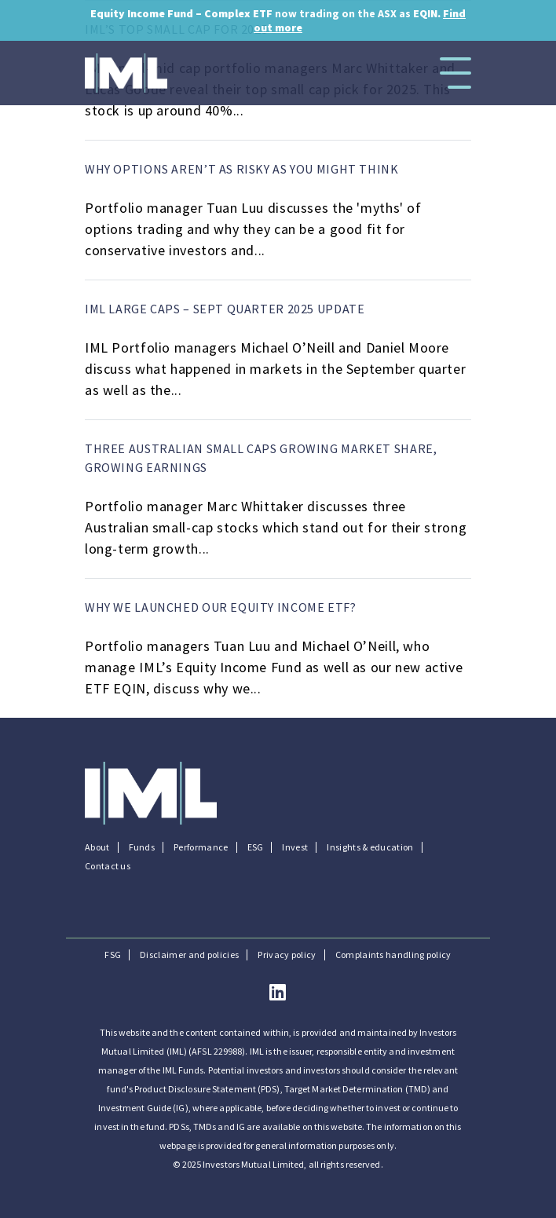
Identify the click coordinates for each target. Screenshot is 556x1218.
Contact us (107, 866)
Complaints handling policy (393, 954)
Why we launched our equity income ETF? (221, 607)
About (97, 847)
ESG (255, 847)
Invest (295, 847)
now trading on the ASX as (278, 20)
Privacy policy (287, 954)
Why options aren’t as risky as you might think (242, 169)
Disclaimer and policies (189, 954)
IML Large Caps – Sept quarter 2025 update (224, 308)
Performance (201, 847)
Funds (142, 847)
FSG (112, 954)
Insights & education (370, 847)
